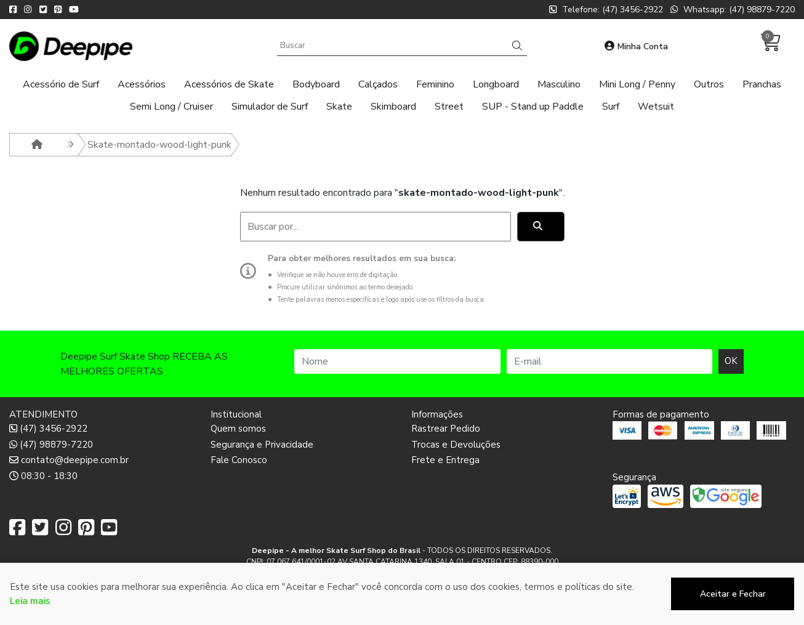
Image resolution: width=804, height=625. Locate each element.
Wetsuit (656, 106)
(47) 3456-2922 (48, 428)
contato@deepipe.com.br (69, 460)
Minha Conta (636, 46)
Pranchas (761, 84)
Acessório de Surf (61, 84)
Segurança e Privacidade (262, 444)
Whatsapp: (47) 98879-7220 (732, 9)
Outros (709, 84)
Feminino (435, 84)
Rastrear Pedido (445, 428)
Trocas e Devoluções (455, 444)
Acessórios (142, 84)
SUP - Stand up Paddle (533, 106)
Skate (339, 106)
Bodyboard (316, 84)
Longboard (496, 84)
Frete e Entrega (445, 460)
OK (731, 361)
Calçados (378, 84)
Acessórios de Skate (229, 84)
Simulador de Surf (269, 106)
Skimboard (393, 106)
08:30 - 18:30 (43, 476)
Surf (610, 106)
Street (449, 106)
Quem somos (238, 428)
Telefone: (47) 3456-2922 (606, 9)
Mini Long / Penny (637, 84)
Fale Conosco (239, 460)
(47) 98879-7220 (51, 444)
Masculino (559, 84)
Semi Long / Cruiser (171, 106)
